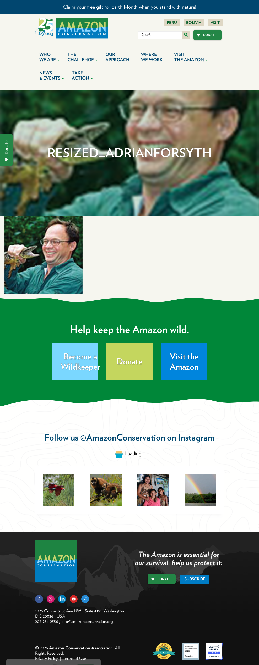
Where (153, 57)
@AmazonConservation (122, 437)
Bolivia (193, 22)
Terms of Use (74, 658)
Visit (215, 22)
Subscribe (195, 579)
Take (82, 75)
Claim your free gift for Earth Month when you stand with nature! (129, 7)
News (51, 75)
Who (49, 57)
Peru (172, 22)
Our (119, 57)
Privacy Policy (46, 658)
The (82, 57)
